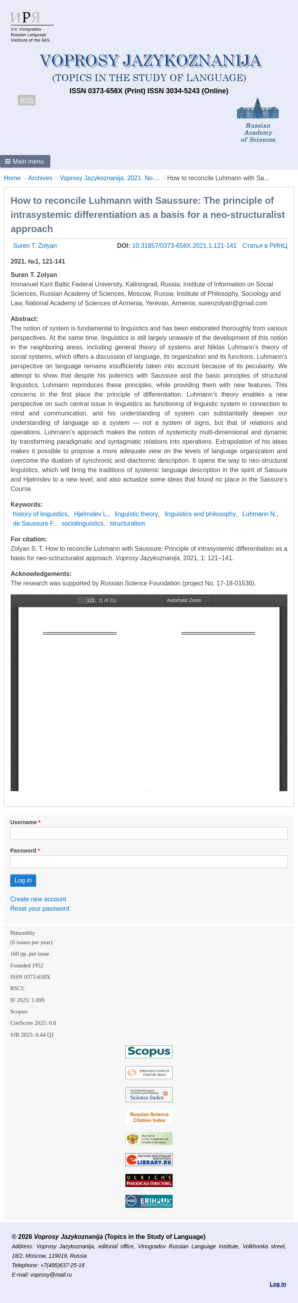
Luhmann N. (259, 514)
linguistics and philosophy (200, 514)
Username (23, 822)
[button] (25, 161)
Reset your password (39, 908)
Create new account (38, 899)
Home (12, 178)
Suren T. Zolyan (35, 245)
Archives (40, 178)
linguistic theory (136, 514)
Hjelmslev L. (91, 514)
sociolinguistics (82, 523)
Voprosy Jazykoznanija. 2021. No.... (110, 178)
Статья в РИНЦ (264, 245)
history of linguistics (40, 514)
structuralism (127, 523)
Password (23, 850)
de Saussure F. (34, 523)
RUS (26, 100)
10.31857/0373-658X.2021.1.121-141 (185, 245)
